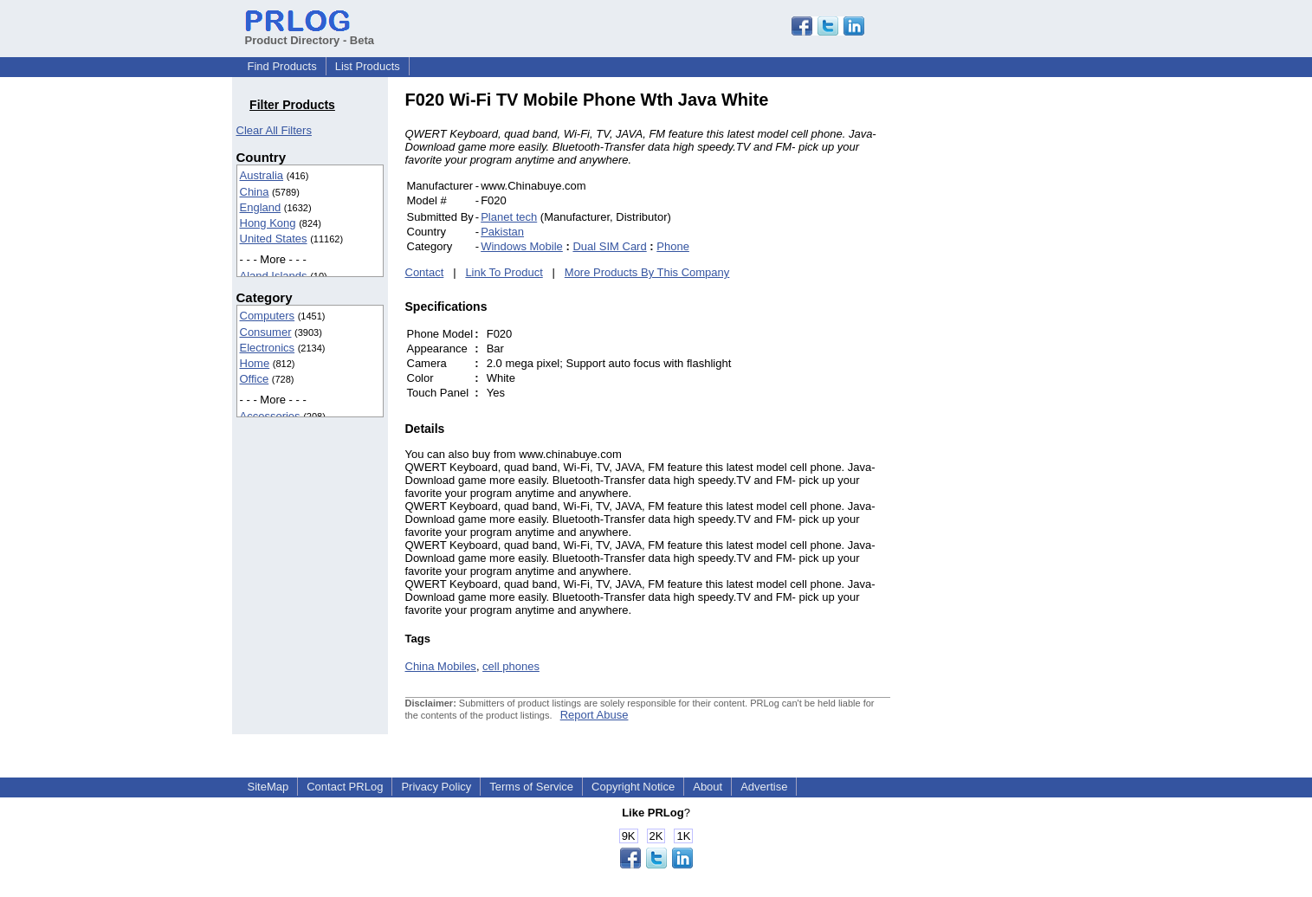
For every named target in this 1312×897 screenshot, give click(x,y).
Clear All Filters (274, 130)
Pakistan (502, 231)
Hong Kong (268, 222)
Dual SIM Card (609, 246)
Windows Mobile (522, 246)
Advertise (763, 786)
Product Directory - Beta (310, 34)
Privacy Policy (436, 786)
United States (273, 238)
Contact (424, 272)
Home (255, 363)
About (707, 786)
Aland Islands (273, 275)
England (260, 207)
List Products (367, 66)
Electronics (267, 347)
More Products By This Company (647, 272)
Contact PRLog (345, 786)
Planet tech (509, 216)
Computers (267, 315)
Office (254, 378)
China (254, 191)
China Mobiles (440, 666)
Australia (262, 175)
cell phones (511, 666)
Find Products (282, 66)
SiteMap (268, 786)
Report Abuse (594, 714)
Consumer (266, 332)
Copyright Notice (633, 786)
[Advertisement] (1007, 350)
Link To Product (503, 272)
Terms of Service (531, 786)
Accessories (270, 416)
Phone (672, 246)
